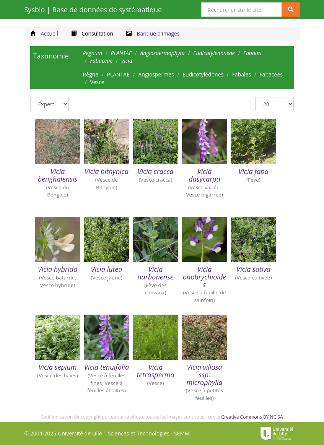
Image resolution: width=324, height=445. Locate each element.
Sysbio (93, 9)
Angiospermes (156, 74)
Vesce (97, 82)
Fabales (241, 74)
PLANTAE (118, 74)
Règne (91, 74)
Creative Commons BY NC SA (252, 417)
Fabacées (270, 74)
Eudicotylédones (202, 74)
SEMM (182, 433)
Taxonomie (51, 55)
